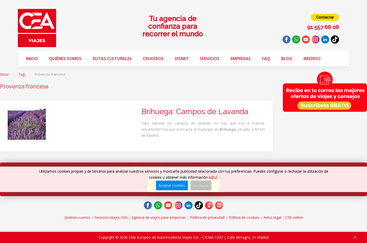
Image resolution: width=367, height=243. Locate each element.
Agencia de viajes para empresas (159, 217)
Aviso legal (272, 217)
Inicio (32, 58)
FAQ (266, 58)
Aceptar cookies (172, 185)
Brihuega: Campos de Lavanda (194, 111)
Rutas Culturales (112, 58)
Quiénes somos (65, 58)
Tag (21, 74)
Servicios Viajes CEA (111, 217)
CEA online (294, 217)
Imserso (312, 58)
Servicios (209, 58)
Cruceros (153, 58)
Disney (182, 58)
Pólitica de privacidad (207, 217)
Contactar (325, 17)
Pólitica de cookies (244, 217)
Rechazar (200, 185)
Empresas (241, 58)
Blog (286, 58)
